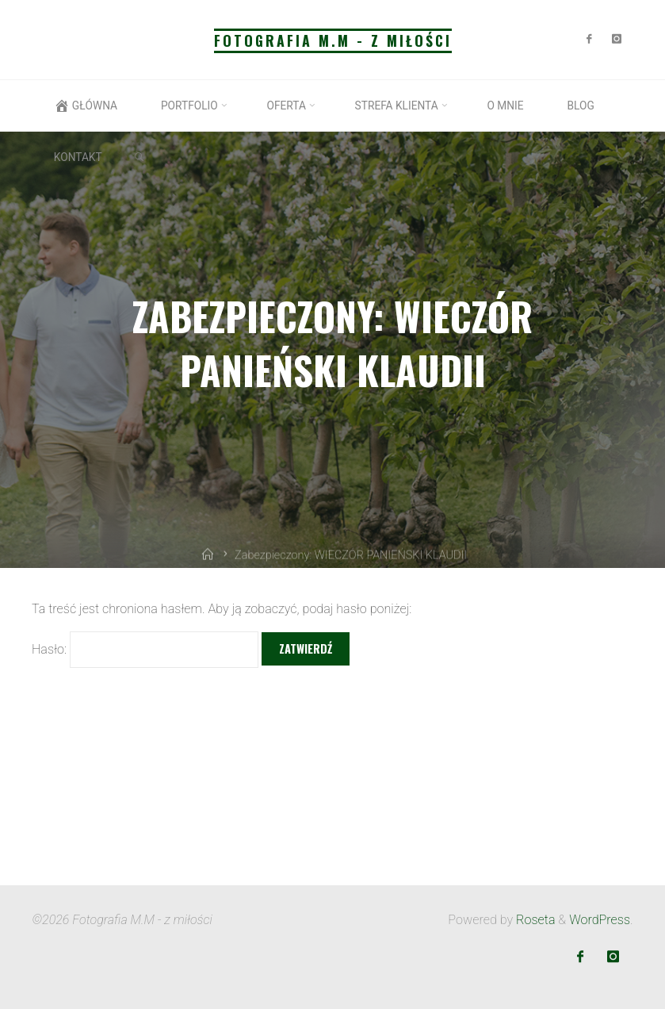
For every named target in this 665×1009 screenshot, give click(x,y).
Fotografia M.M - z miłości (333, 40)
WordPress (599, 919)
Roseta (534, 919)
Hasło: (145, 650)
